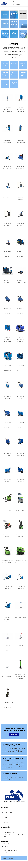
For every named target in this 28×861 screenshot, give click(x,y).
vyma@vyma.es (9, 844)
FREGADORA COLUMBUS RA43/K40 (20, 425)
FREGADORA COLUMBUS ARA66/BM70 (7, 368)
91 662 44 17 (8, 846)
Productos (6, 814)
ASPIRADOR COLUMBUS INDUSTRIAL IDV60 (20, 140)
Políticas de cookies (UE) (9, 832)
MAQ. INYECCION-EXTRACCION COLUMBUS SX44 (21, 589)
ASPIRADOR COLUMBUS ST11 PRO (20, 169)
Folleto (5, 819)
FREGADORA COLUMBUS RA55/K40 (7, 482)
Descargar (14, 734)
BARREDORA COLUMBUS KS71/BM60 (20, 311)
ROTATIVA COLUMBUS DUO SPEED (7, 648)
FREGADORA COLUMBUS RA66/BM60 (20, 482)
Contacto (6, 822)
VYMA (5, 810)
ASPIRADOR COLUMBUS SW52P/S (20, 225)
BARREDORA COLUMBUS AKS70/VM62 (7, 282)
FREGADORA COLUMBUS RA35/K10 (7, 396)
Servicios (6, 817)
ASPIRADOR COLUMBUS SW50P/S (7, 225)
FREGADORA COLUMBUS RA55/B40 (7, 453)
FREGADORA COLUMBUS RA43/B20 (20, 396)
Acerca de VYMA (8, 812)
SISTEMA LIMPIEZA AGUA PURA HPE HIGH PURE (7, 705)
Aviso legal (6, 829)
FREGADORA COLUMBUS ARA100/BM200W (20, 339)
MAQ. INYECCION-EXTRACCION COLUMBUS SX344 (7, 589)
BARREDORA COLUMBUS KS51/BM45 (7, 311)
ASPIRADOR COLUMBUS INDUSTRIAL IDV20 (7, 140)
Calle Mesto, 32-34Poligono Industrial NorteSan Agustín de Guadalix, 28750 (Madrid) (14, 850)
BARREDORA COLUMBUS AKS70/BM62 (20, 254)
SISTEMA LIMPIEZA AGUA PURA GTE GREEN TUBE (20, 676)
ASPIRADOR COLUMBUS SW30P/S (20, 197)
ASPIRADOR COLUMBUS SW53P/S (7, 254)
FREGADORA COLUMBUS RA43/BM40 (7, 425)
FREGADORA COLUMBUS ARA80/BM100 (20, 368)
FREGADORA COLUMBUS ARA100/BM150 (7, 339)
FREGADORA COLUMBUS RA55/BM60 (20, 453)
